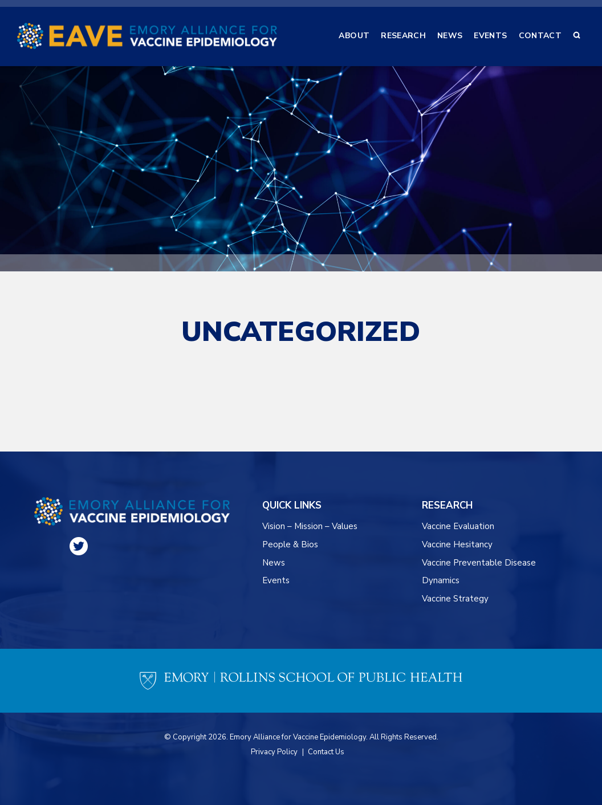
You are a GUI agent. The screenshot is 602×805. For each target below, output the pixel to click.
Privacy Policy (274, 752)
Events (276, 580)
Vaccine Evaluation (458, 526)
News (273, 562)
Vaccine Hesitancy (457, 544)
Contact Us (326, 752)
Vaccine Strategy (455, 598)
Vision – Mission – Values (310, 526)
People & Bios (290, 544)
